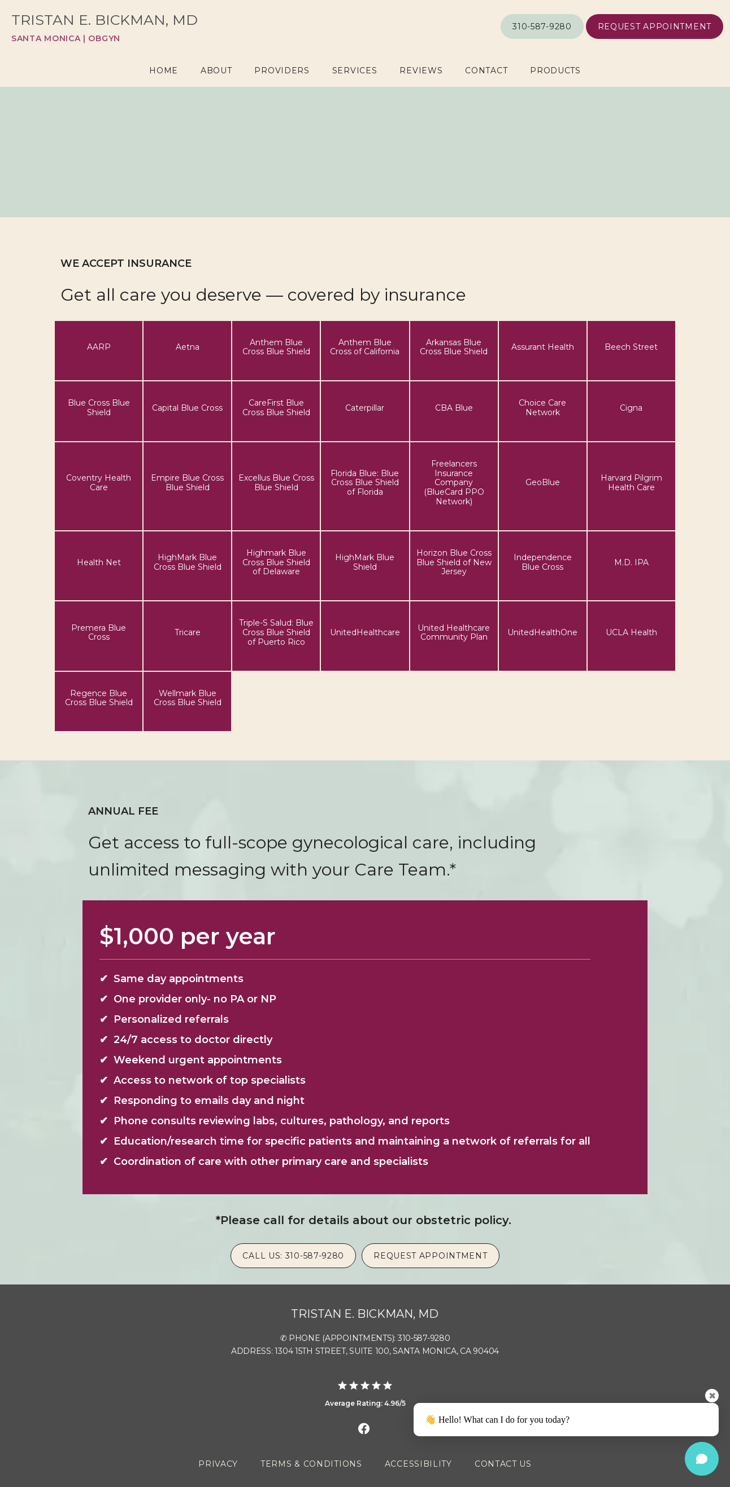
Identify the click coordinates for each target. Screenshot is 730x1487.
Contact (486, 70)
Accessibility (418, 1464)
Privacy (218, 1464)
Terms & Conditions (311, 1464)
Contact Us (503, 1464)
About (216, 70)
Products (555, 70)
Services (354, 70)
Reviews (420, 70)
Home (163, 70)
